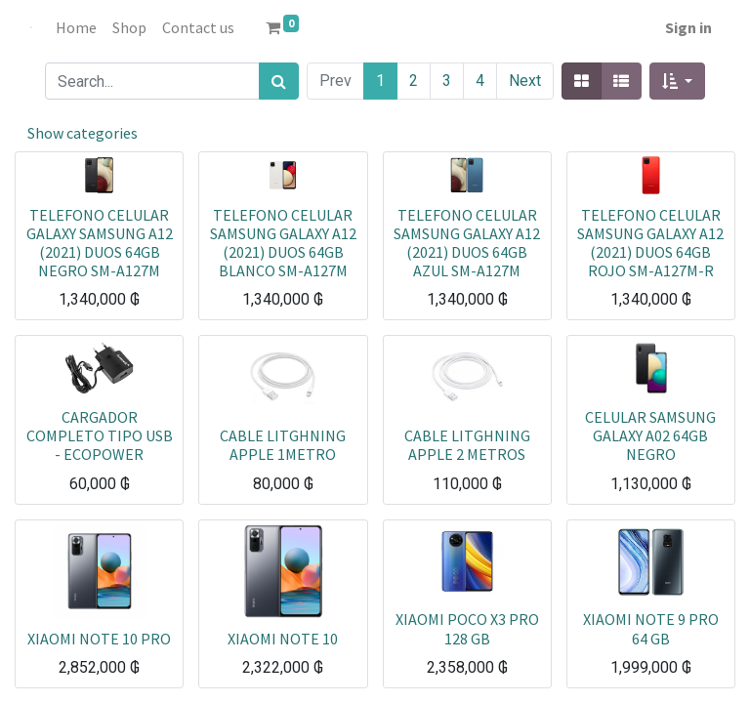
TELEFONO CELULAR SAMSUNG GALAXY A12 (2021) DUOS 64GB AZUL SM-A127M (467, 243)
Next (525, 80)
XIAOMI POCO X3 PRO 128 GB (467, 628)
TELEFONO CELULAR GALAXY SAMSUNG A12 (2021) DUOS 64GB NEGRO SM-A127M (99, 243)
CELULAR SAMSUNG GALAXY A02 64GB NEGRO (650, 435)
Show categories (82, 133)
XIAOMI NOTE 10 (283, 638)
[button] (677, 81)
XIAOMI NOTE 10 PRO (99, 638)
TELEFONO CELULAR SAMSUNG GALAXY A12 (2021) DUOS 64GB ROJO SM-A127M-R (650, 243)
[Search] (279, 81)
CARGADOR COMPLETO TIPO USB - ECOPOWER (99, 435)
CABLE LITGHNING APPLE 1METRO (283, 445)
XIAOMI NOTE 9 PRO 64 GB (651, 628)
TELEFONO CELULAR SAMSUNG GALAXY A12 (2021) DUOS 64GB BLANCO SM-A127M (283, 243)
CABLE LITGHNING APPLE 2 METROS (467, 445)
